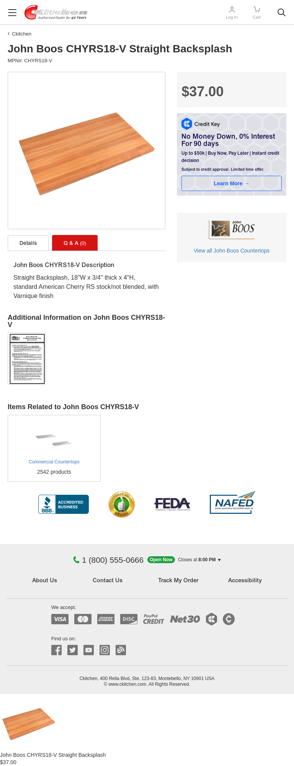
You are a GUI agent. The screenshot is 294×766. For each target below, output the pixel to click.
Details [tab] (28, 243)
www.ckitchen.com (127, 684)
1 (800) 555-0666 (108, 560)
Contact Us (107, 581)
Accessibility (245, 581)
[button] (184, 560)
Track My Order (178, 581)
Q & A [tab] (75, 243)
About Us (44, 581)
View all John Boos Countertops (232, 251)
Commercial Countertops (54, 462)
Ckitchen (21, 34)
